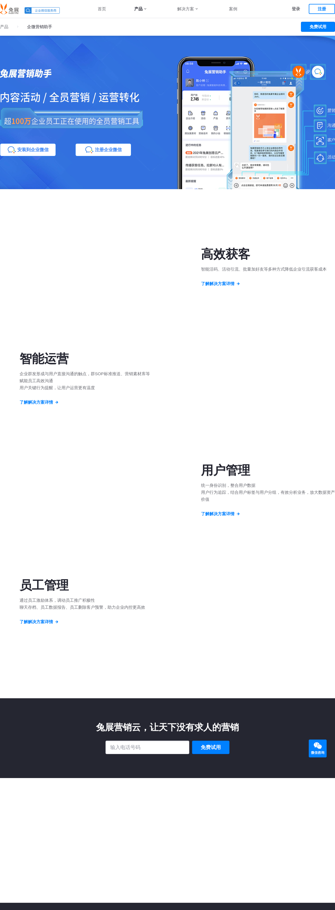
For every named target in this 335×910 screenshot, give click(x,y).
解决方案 (185, 8)
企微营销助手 (39, 27)
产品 (138, 8)
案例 (233, 8)
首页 (102, 8)
